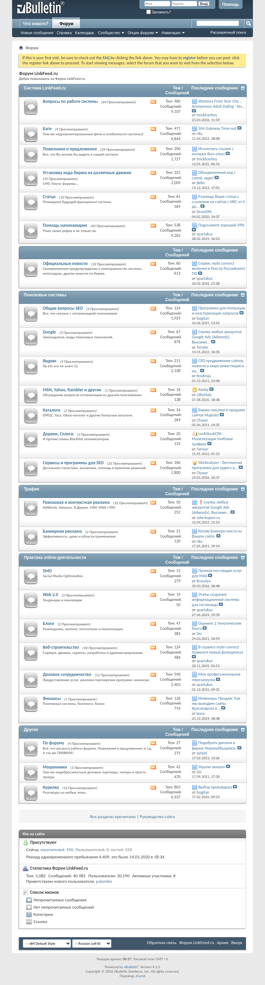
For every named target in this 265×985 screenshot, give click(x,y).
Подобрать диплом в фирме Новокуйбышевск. (214, 745)
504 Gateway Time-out (217, 128)
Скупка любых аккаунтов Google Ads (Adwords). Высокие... (217, 337)
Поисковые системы (45, 295)
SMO (47, 570)
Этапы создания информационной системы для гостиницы (215, 599)
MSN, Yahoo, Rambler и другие (72, 389)
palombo (104, 881)
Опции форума (141, 33)
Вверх (236, 942)
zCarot (141, 976)
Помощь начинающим (65, 225)
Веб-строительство (61, 647)
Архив (222, 942)
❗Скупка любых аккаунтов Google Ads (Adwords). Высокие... (210, 507)
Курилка (51, 787)
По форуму (53, 742)
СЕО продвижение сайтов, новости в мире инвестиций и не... (218, 365)
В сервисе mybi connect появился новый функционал (217, 650)
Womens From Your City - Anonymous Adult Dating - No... (218, 104)
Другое (31, 729)
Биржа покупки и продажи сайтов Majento (218, 412)
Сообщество (109, 33)
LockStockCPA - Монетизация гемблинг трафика (212, 438)
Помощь (230, 4)
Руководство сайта (157, 816)
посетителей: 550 (56, 849)
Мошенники (55, 767)
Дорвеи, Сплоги (58, 433)
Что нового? (35, 23)
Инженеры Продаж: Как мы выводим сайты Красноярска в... (216, 703)
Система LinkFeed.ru (45, 88)
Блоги (48, 623)
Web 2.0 (50, 594)
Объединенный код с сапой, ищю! (214, 175)
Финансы (52, 698)
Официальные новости (65, 263)
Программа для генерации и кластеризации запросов (218, 311)
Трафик (31, 489)
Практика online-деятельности (55, 557)
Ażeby (203, 389)
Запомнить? (158, 12)
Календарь (85, 33)
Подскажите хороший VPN (221, 225)
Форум (66, 23)
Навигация (170, 33)
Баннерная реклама (62, 531)
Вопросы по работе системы (70, 101)
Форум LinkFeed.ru (196, 942)
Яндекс (50, 360)
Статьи (49, 196)
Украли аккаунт (211, 766)
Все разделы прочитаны (113, 816)
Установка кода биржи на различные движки (87, 172)
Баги (47, 128)
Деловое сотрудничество (67, 674)
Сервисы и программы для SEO (73, 462)
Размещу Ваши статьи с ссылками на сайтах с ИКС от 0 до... (218, 201)
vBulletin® (131, 967)
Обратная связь (161, 942)
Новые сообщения (37, 33)
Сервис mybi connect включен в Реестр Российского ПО (218, 268)
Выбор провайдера (215, 787)
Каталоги (51, 410)
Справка (64, 33)
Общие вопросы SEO (63, 308)
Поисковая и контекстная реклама (76, 502)
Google (49, 332)
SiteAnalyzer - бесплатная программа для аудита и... (217, 465)
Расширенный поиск (228, 32)
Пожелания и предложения (70, 148)
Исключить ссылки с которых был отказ (213, 151)
